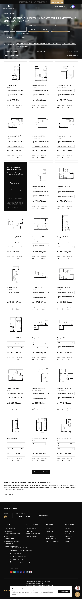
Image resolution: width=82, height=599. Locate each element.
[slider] (29, 31)
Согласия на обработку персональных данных (15, 206)
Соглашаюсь (64, 591)
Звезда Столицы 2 (9, 529)
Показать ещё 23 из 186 (41, 472)
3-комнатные (50, 536)
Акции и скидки (69, 531)
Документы (68, 536)
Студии (48, 529)
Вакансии (67, 538)
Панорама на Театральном (12, 534)
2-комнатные (49, 534)
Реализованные (8, 543)
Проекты (7, 524)
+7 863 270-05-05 (59, 7)
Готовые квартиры (51, 538)
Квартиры (49, 524)
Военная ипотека (31, 536)
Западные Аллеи (9, 538)
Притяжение (8, 531)
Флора (6, 536)
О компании (69, 524)
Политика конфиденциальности (34, 583)
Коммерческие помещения (12, 541)
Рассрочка (29, 531)
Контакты (67, 534)
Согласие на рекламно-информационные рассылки (40, 585)
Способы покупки (32, 524)
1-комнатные (49, 531)
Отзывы (67, 541)
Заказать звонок (43, 515)
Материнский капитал (33, 534)
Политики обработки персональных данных (15, 201)
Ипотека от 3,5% (31, 529)
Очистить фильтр (72, 51)
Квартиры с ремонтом (52, 541)
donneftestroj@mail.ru (18, 559)
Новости (67, 529)
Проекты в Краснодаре (11, 546)
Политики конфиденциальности (15, 203)
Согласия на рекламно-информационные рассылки (15, 205)
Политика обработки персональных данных (38, 581)
